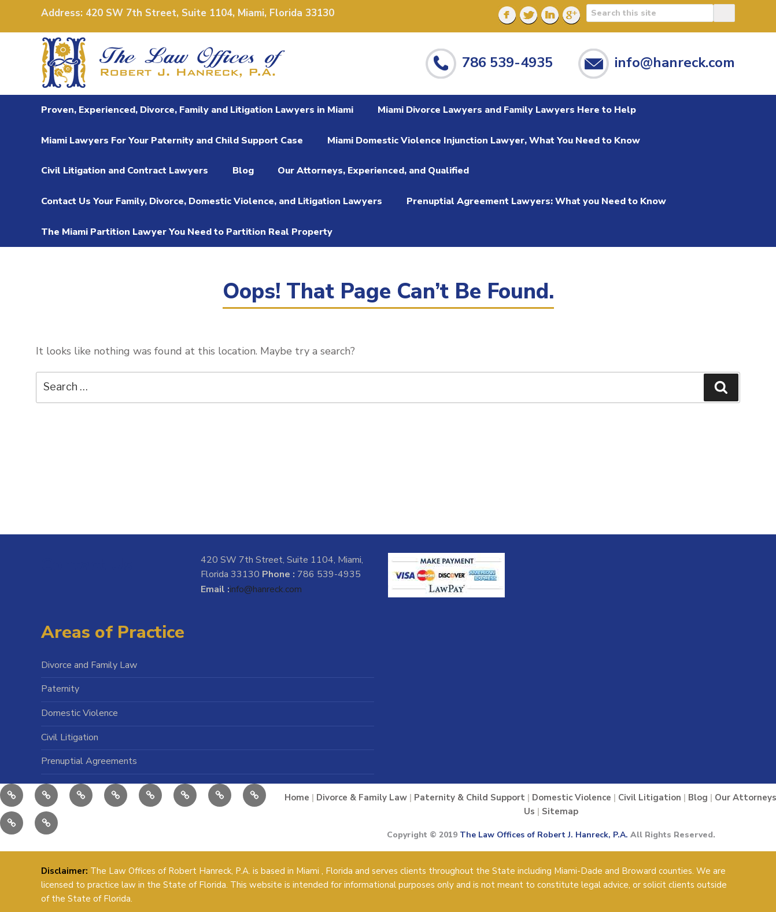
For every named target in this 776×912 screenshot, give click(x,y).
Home (296, 797)
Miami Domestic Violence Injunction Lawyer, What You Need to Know (483, 140)
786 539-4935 (507, 62)
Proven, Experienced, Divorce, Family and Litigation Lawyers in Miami (197, 110)
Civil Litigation (69, 737)
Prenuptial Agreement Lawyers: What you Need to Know (536, 201)
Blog (243, 170)
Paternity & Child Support (469, 797)
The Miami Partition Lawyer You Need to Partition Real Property (186, 232)
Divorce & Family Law (361, 797)
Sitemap (560, 811)
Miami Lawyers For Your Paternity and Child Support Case (172, 140)
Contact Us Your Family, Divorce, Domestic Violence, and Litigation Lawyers (211, 201)
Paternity (60, 688)
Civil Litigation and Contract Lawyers (124, 170)
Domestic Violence (79, 713)
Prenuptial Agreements (89, 761)
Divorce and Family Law (89, 665)
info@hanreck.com (675, 62)
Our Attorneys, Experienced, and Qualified (373, 170)
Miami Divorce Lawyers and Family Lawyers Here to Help (507, 110)
